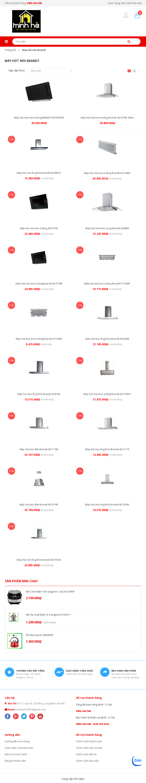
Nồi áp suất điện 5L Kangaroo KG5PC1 (48, 614)
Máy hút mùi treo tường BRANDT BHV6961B (39, 117)
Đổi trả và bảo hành (16, 754)
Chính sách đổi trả (86, 754)
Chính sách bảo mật (87, 760)
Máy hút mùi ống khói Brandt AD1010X (39, 559)
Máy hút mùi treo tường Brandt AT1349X (107, 283)
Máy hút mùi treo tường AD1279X (39, 228)
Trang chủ (10, 50)
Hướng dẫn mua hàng (17, 741)
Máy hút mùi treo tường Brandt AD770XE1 (107, 394)
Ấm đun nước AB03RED (39, 635)
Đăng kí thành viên (15, 760)
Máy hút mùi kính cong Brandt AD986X (107, 228)
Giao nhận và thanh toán (19, 747)
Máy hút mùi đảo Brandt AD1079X (39, 504)
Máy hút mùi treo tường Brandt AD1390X (107, 173)
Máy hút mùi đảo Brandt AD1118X (39, 449)
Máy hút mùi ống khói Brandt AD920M (107, 338)
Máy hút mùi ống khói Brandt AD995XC (39, 173)
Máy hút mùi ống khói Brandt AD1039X (107, 504)
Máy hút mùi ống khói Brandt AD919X (38, 394)
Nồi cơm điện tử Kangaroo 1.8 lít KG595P (50, 591)
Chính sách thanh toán (89, 741)
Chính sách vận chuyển (89, 747)
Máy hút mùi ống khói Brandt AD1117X (107, 449)
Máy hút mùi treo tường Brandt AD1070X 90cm (107, 117)
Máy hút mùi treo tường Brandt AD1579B (39, 283)
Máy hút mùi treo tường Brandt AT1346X (39, 338)
